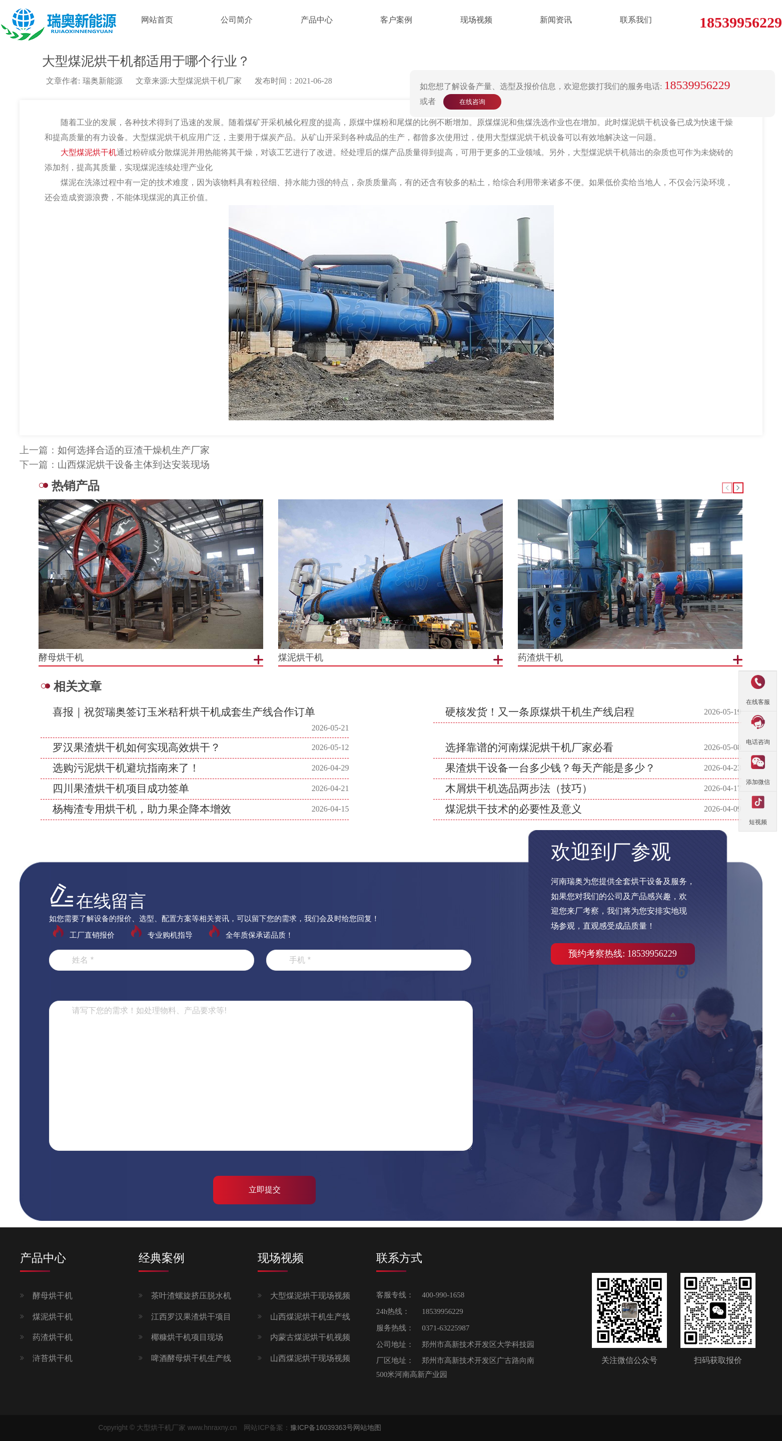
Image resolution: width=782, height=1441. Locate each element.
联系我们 (636, 20)
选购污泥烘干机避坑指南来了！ (126, 768)
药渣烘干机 (53, 1337)
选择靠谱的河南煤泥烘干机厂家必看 (529, 747)
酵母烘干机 (53, 1295)
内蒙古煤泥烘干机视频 (310, 1337)
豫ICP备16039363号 (321, 1427)
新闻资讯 (556, 20)
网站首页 (157, 20)
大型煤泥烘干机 (89, 152)
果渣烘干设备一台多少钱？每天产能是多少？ (550, 768)
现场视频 (476, 20)
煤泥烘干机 (53, 1316)
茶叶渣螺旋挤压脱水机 (191, 1295)
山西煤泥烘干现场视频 (310, 1358)
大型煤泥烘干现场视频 (310, 1295)
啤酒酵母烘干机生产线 (191, 1358)
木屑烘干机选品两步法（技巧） (518, 788)
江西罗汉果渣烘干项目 (191, 1316)
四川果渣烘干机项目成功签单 (121, 788)
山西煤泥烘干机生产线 (310, 1316)
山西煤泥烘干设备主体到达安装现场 (134, 464)
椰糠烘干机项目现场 (187, 1337)
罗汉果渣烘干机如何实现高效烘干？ (137, 747)
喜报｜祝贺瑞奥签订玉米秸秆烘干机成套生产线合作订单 (184, 711)
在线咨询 (472, 102)
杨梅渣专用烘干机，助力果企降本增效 (142, 809)
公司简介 (237, 20)
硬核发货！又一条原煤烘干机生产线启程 (539, 711)
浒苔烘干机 (53, 1358)
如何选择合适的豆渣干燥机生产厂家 (134, 450)
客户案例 (396, 20)
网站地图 (367, 1427)
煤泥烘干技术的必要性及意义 (513, 809)
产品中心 (317, 20)
